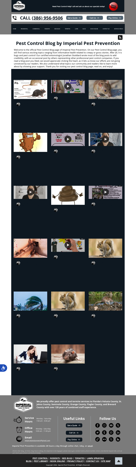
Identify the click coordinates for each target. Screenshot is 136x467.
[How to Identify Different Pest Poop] (30, 142)
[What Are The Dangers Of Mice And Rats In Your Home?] (30, 248)
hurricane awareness (75, 73)
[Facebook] (97, 425)
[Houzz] (118, 439)
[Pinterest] (111, 432)
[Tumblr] (104, 432)
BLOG (29, 461)
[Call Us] (94, 18)
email (90, 446)
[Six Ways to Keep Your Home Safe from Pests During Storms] (30, 301)
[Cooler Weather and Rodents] (105, 89)
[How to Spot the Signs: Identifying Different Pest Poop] (68, 195)
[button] (118, 29)
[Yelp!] (111, 439)
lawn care (105, 73)
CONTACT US (92, 461)
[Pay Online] (115, 18)
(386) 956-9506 (47, 18)
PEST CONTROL (40, 458)
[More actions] (44, 104)
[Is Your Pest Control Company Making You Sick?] (30, 354)
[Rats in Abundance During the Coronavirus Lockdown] (105, 301)
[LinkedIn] (118, 432)
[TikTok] (97, 439)
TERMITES (80, 458)
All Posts (18, 73)
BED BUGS (67, 458)
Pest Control (32, 73)
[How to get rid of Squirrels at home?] (105, 248)
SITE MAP (106, 461)
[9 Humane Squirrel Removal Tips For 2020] (68, 301)
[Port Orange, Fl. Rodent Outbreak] (68, 354)
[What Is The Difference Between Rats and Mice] (30, 89)
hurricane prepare (52, 73)
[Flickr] (104, 439)
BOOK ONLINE (57, 461)
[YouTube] (111, 425)
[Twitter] (97, 432)
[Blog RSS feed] (120, 37)
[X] (118, 425)
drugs (93, 73)
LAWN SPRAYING (95, 458)
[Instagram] (104, 425)
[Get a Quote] (74, 18)
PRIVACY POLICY (75, 461)
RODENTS (55, 458)
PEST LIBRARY (41, 461)
